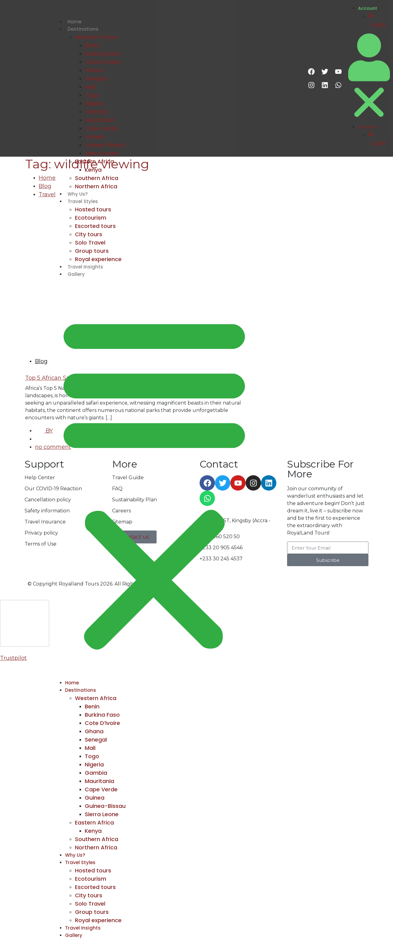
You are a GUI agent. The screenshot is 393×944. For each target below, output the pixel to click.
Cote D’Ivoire (102, 62)
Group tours (92, 251)
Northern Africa (96, 186)
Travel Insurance (45, 522)
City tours (88, 234)
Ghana (94, 70)
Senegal (96, 78)
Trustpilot (13, 658)
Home (74, 21)
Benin (92, 45)
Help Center (40, 477)
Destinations (83, 29)
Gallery (76, 274)
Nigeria (94, 103)
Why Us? (78, 194)
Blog (45, 186)
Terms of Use (40, 544)
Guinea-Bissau (105, 145)
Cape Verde (101, 128)
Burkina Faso (102, 53)
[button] (154, 481)
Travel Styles (83, 201)
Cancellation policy (48, 500)
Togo (92, 95)
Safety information (47, 511)
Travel (47, 194)
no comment (53, 447)
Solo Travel (90, 242)
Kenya (93, 170)
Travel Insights (85, 267)
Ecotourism (90, 217)
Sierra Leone (102, 153)
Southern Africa (96, 178)
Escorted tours (95, 226)
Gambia (96, 112)
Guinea (94, 136)
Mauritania (99, 120)
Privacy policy (41, 533)
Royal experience (98, 259)
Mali (90, 87)
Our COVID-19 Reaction (53, 489)
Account (367, 8)
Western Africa (95, 37)
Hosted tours (93, 209)
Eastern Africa (94, 161)
